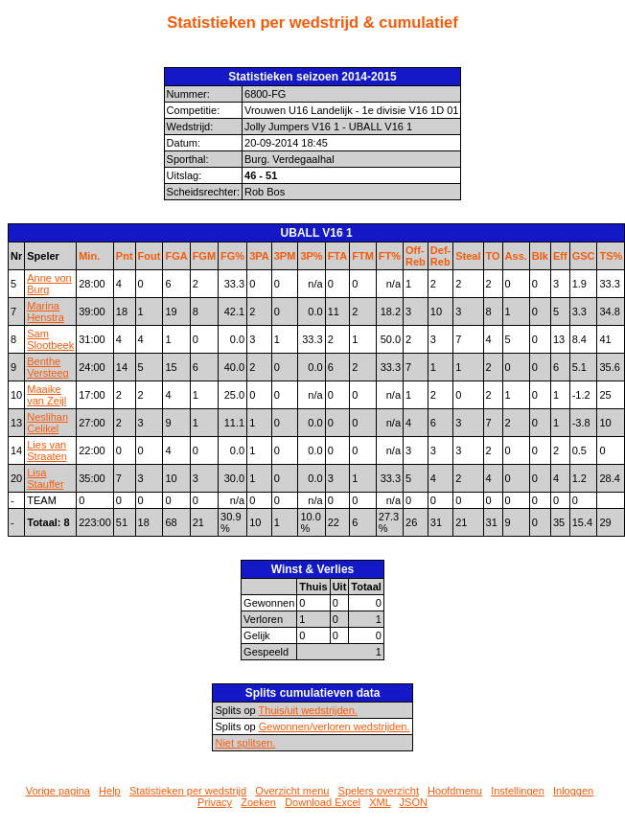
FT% (390, 256)
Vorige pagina (58, 790)
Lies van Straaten (47, 450)
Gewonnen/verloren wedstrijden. (334, 726)
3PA (259, 256)
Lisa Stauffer (45, 478)
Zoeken (258, 802)
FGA (176, 256)
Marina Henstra (45, 311)
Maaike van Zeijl (46, 394)
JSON (414, 802)
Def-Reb (440, 255)
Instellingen (517, 790)
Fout (149, 256)
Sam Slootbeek (50, 339)
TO (493, 256)
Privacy (214, 802)
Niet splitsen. (245, 743)
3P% (311, 256)
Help (110, 790)
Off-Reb (415, 255)
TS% (610, 256)
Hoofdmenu (455, 790)
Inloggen (573, 790)
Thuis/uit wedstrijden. (308, 710)
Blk (540, 256)
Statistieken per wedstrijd (187, 790)
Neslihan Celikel (47, 422)
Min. (89, 256)
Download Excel (322, 802)
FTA (338, 256)
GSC (583, 256)
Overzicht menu (292, 790)
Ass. (516, 256)
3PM (285, 256)
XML (379, 802)
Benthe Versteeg (47, 367)
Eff (560, 256)
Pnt (124, 256)
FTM (363, 256)
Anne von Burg (49, 283)
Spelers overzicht (378, 790)
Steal (467, 256)
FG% (232, 256)
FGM (204, 256)
